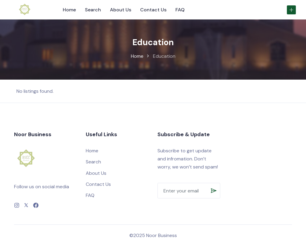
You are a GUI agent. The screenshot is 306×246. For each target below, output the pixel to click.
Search (93, 10)
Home (69, 10)
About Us (120, 10)
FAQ (180, 10)
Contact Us (153, 10)
